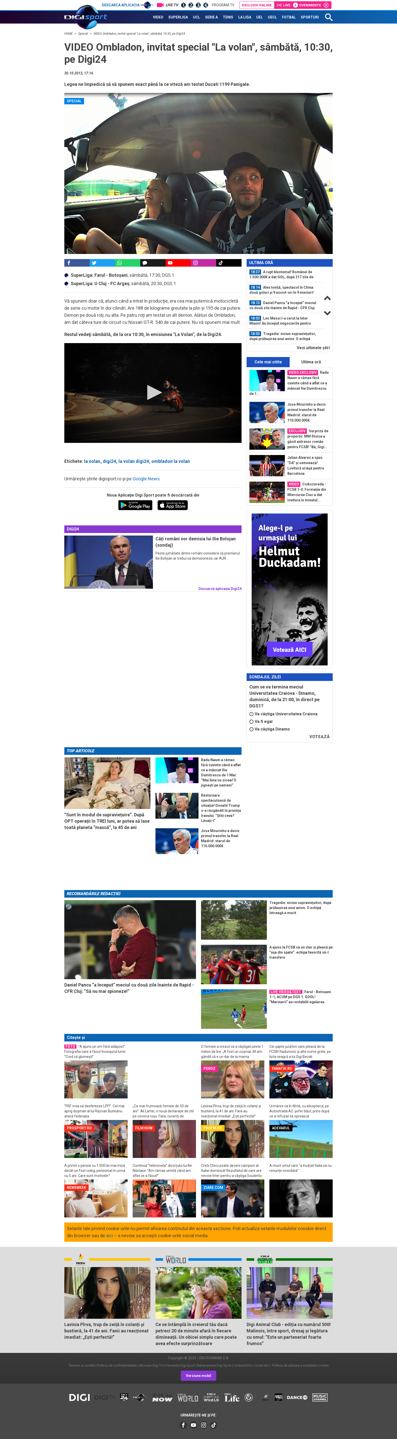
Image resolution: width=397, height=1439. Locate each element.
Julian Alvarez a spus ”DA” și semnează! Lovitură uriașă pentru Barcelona (305, 466)
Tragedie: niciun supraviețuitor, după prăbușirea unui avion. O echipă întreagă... (282, 336)
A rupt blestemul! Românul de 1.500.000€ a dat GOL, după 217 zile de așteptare (281, 274)
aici (109, 1235)
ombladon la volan (170, 461)
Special (83, 33)
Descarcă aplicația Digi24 (220, 589)
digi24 (109, 461)
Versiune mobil (198, 1376)
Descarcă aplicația (127, 5)
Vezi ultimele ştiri (313, 347)
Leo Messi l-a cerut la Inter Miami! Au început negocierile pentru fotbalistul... (280, 321)
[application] (153, 393)
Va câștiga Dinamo (269, 729)
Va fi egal (260, 721)
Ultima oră (311, 362)
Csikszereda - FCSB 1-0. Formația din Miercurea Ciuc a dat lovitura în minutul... (306, 492)
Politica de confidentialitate (117, 1365)
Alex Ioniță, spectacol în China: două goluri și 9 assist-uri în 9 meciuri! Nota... (281, 290)
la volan (92, 461)
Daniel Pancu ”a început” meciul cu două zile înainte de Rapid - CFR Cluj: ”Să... (282, 305)
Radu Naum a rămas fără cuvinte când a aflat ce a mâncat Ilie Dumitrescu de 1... (289, 383)
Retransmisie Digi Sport (214, 1365)
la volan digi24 (133, 461)
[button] (153, 392)
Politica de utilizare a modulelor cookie (300, 1365)
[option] (284, 274)
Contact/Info (243, 1365)
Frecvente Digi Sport (180, 1365)
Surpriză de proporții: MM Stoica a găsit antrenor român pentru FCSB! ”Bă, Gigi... (307, 438)
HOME (68, 33)
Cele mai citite (268, 362)
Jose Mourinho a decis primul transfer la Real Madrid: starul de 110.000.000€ (306, 412)
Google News (146, 478)
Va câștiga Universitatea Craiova (283, 714)
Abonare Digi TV (151, 1365)
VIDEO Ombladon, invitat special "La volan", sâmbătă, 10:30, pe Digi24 (139, 33)
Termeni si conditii (82, 1365)
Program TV (223, 5)
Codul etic (261, 1365)
